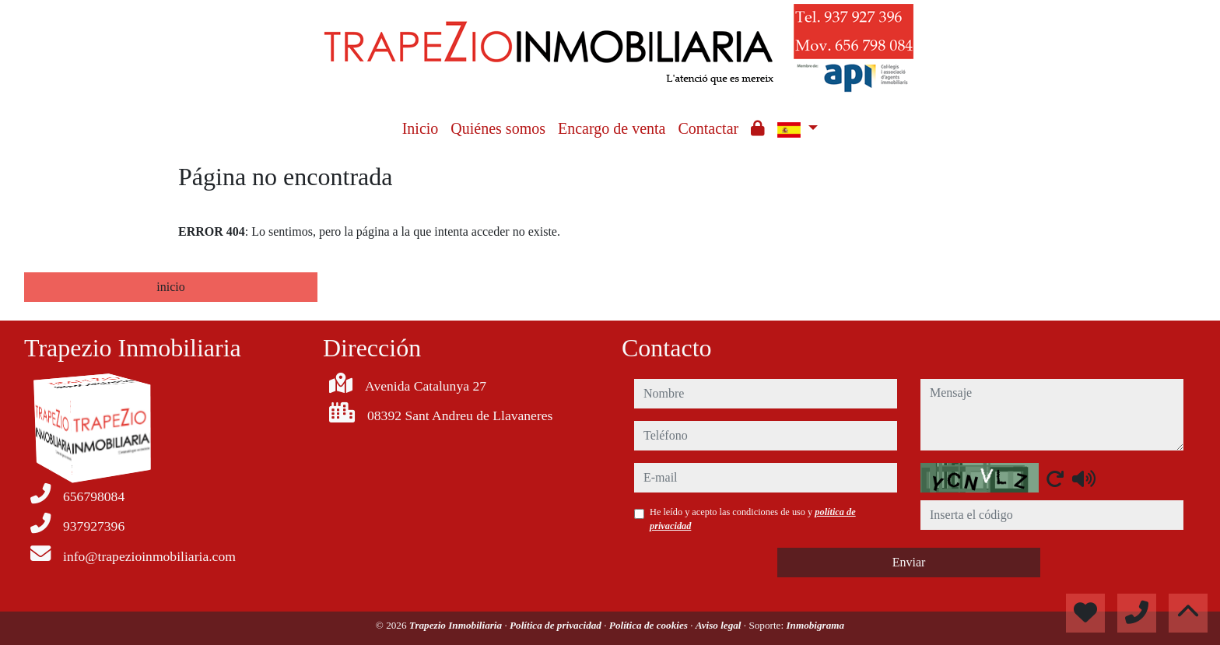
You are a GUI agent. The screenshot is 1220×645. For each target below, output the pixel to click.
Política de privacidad (557, 625)
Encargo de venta (611, 128)
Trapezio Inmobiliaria (457, 625)
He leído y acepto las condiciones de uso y (753, 519)
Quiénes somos (497, 128)
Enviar (909, 562)
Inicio (420, 128)
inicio (170, 286)
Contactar (708, 128)
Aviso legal (720, 625)
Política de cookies (649, 625)
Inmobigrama (815, 625)
